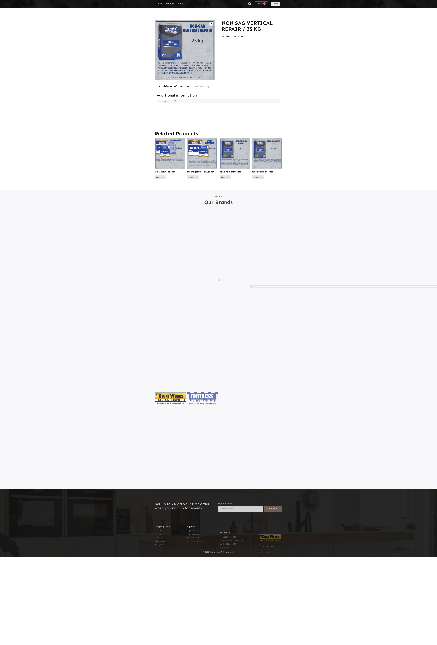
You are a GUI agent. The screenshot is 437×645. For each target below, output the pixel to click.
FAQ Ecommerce (193, 546)
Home (159, 4)
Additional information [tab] (174, 86)
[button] (249, 3)
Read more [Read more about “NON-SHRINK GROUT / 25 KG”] (225, 177)
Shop (180, 4)
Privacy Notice (160, 560)
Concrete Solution (239, 36)
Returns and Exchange (195, 557)
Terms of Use (159, 557)
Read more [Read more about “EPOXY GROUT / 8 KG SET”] (160, 177)
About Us (158, 546)
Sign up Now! (225, 510)
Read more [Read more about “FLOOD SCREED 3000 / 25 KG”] (258, 177)
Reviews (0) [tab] (202, 86)
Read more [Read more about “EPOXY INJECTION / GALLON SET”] (193, 177)
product (170, 4)
